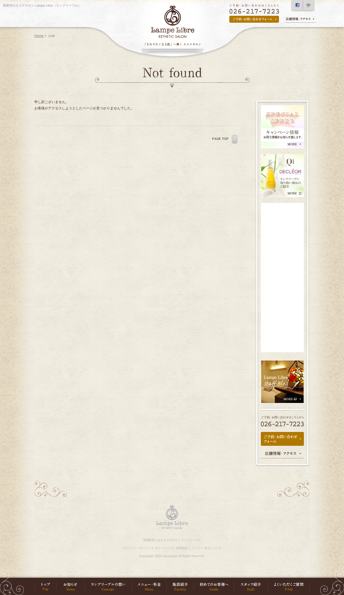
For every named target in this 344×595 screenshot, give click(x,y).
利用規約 (182, 548)
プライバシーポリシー (136, 548)
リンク (196, 548)
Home (39, 36)
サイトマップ (163, 548)
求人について (213, 548)
